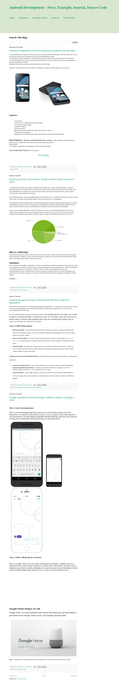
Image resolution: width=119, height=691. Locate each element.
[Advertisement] (57, 27)
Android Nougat (27, 387)
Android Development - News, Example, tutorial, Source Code (58, 7)
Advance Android (18, 290)
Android (16, 169)
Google (24, 669)
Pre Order (43, 155)
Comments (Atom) (22, 679)
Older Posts (74, 676)
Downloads (23, 18)
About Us (55, 18)
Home (12, 18)
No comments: (28, 166)
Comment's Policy (39, 18)
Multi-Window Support (36, 387)
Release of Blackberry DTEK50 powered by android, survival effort (42, 50)
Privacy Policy (69, 18)
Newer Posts (13, 676)
